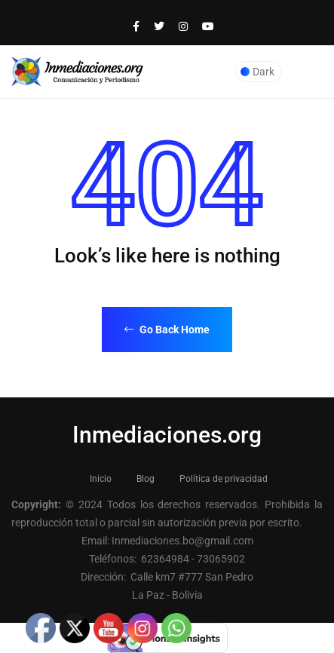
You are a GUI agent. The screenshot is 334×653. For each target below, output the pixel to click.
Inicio (101, 479)
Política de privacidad (223, 479)
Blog (145, 479)
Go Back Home (167, 329)
